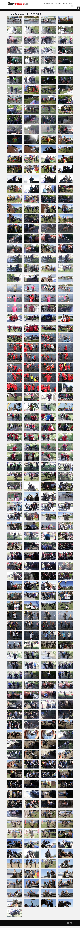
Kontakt (70, 3)
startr (25, 10)
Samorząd (65, 3)
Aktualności (47, 3)
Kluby (56, 3)
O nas (52, 3)
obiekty (44, 10)
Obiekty (60, 3)
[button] (78, 8)
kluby (39, 10)
